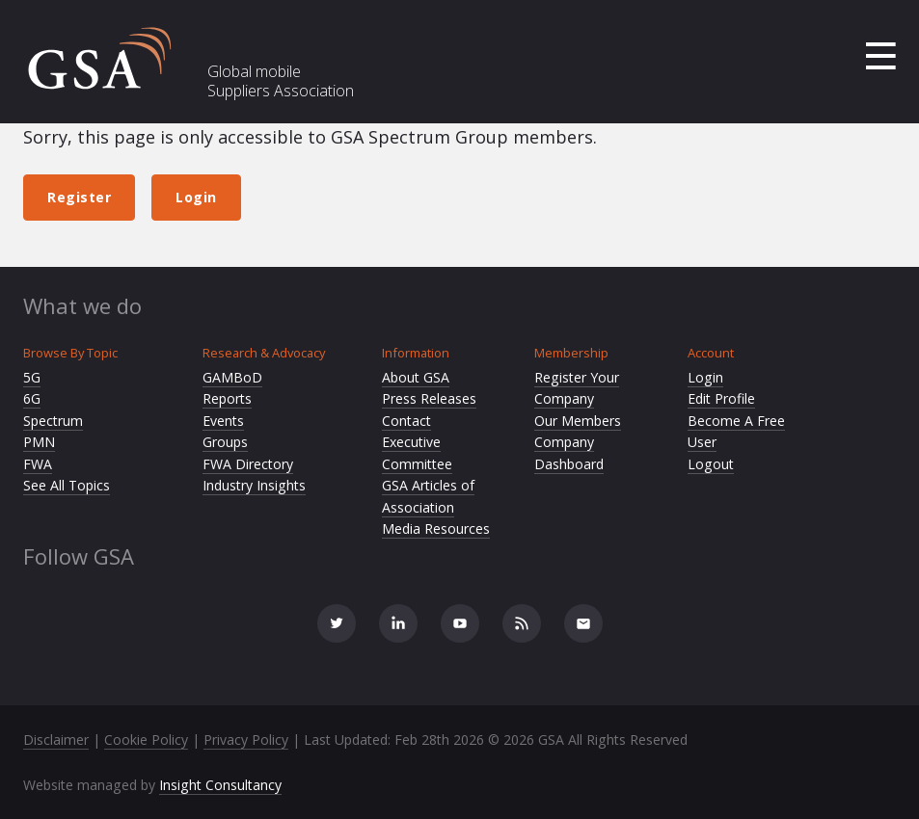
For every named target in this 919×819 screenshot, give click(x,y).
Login (196, 197)
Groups (225, 442)
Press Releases (429, 398)
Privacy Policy (245, 739)
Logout (711, 464)
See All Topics (66, 485)
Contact (406, 420)
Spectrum (53, 420)
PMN (39, 442)
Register (79, 197)
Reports (227, 398)
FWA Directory (248, 464)
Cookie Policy (146, 739)
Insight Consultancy (220, 785)
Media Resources (436, 528)
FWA (37, 464)
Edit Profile (721, 398)
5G (32, 377)
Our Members (577, 420)
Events (223, 420)
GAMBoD (232, 377)
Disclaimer (56, 739)
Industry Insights (254, 485)
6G (32, 398)
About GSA (415, 377)
